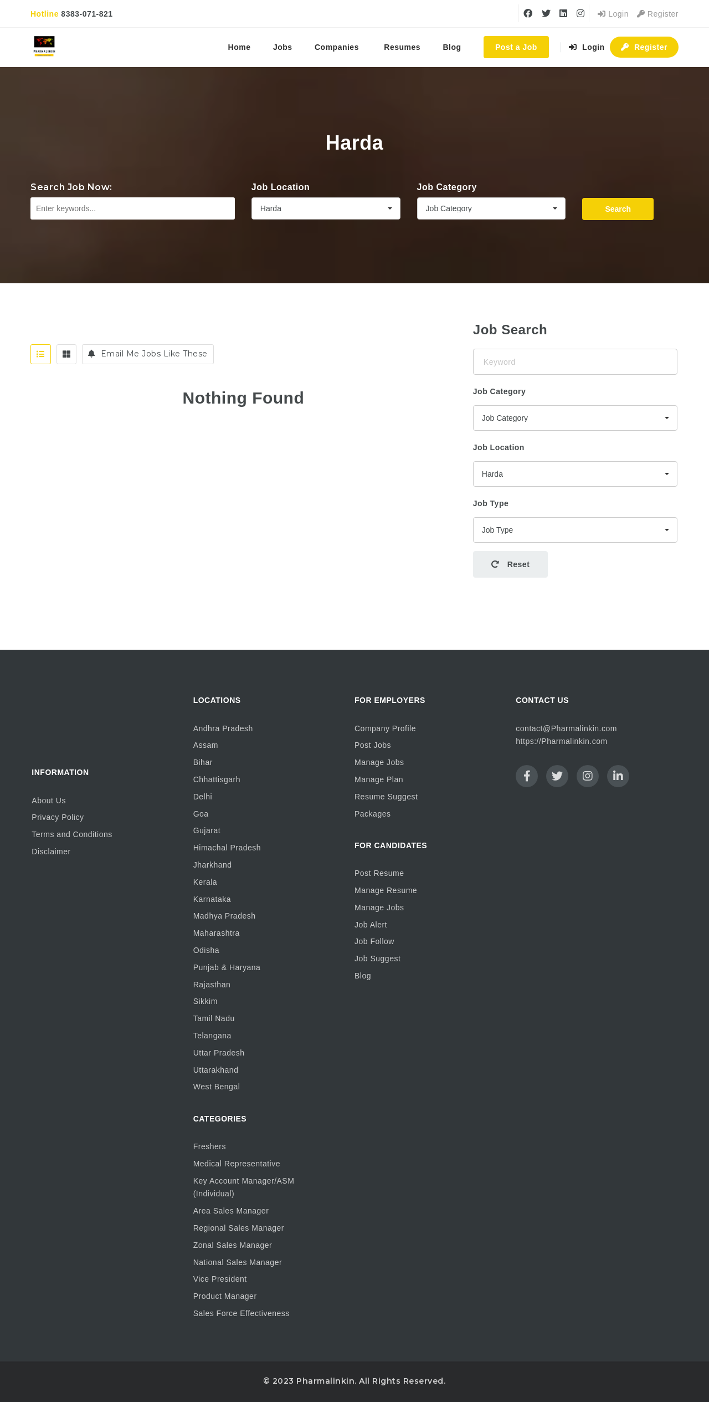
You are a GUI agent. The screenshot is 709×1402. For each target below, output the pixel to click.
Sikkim (205, 1001)
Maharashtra (216, 933)
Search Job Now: (71, 187)
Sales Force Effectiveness (241, 1313)
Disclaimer (51, 851)
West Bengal (216, 1086)
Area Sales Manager (231, 1210)
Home (239, 47)
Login (613, 13)
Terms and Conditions (72, 834)
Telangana (212, 1035)
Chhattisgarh (216, 779)
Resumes (402, 47)
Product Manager (225, 1296)
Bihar (203, 762)
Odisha (206, 950)
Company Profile (385, 728)
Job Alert (370, 924)
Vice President (220, 1278)
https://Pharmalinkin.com (561, 741)
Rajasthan (212, 984)
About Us (49, 800)
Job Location (280, 187)
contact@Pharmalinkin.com (566, 728)
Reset (510, 564)
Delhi (202, 796)
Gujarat (206, 830)
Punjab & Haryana (227, 967)
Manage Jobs (379, 762)
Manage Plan (378, 779)
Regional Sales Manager (238, 1227)
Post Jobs (372, 745)
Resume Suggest (386, 796)
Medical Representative (236, 1163)
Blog (452, 47)
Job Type (490, 503)
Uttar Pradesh (219, 1052)
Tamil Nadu (214, 1018)
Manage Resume (385, 890)
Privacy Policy (58, 817)
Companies (337, 47)
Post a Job (516, 47)
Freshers (209, 1146)
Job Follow (374, 941)
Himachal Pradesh (227, 847)
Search (618, 209)
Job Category (447, 187)
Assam (205, 745)
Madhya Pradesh (224, 915)
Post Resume (379, 873)
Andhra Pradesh (223, 728)
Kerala (205, 882)
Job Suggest (377, 958)
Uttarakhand (216, 1069)
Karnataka (212, 899)
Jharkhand (212, 864)
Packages (372, 813)
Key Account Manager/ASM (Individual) (244, 1187)
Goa (201, 813)
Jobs (282, 47)
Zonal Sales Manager (233, 1245)
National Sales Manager (237, 1262)
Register (658, 13)
